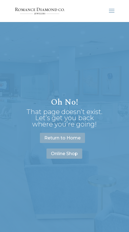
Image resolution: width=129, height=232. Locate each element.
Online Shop (64, 153)
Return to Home (62, 138)
